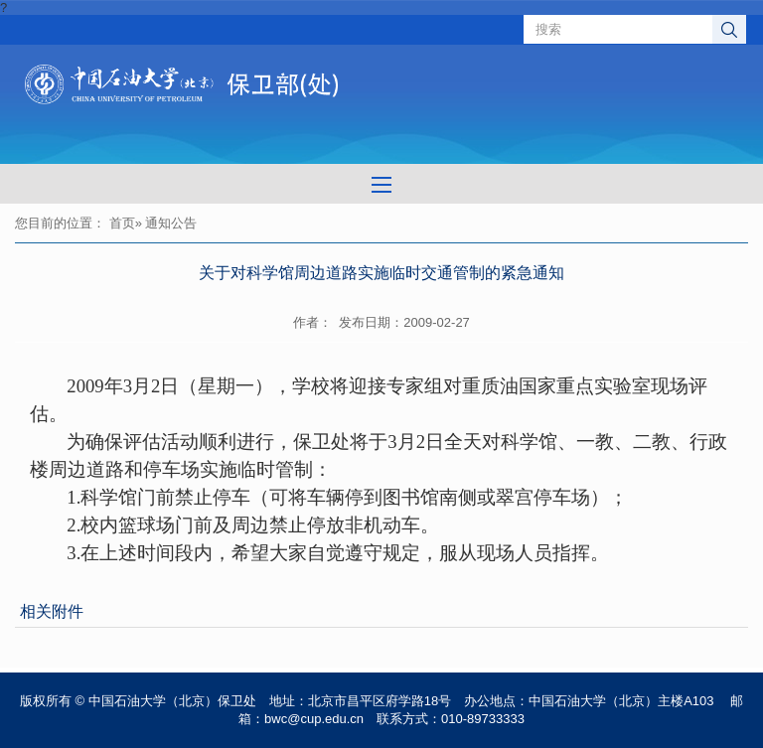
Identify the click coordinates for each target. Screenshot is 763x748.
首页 (122, 223)
